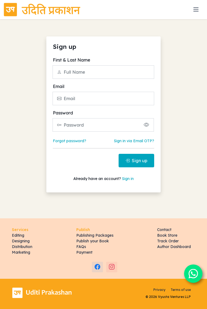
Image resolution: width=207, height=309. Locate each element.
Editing (18, 235)
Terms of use (181, 290)
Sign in (128, 178)
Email (58, 86)
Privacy (159, 290)
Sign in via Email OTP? (134, 140)
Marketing (21, 252)
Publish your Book (92, 241)
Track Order (168, 241)
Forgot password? (69, 140)
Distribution (22, 246)
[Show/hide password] (146, 125)
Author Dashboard (174, 246)
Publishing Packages (94, 235)
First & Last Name (71, 60)
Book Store (167, 235)
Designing (21, 241)
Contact (164, 229)
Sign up (136, 160)
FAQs (81, 246)
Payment (84, 252)
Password (63, 113)
